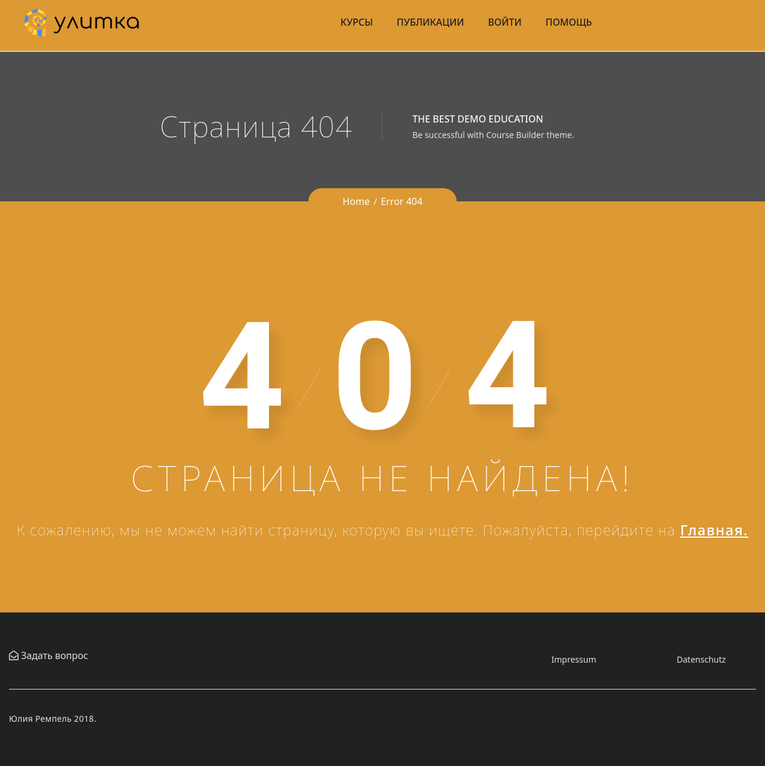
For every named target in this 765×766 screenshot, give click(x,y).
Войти (505, 22)
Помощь (569, 22)
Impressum (573, 659)
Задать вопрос (53, 655)
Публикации (430, 22)
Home (356, 201)
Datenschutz (701, 659)
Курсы (357, 22)
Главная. (714, 530)
